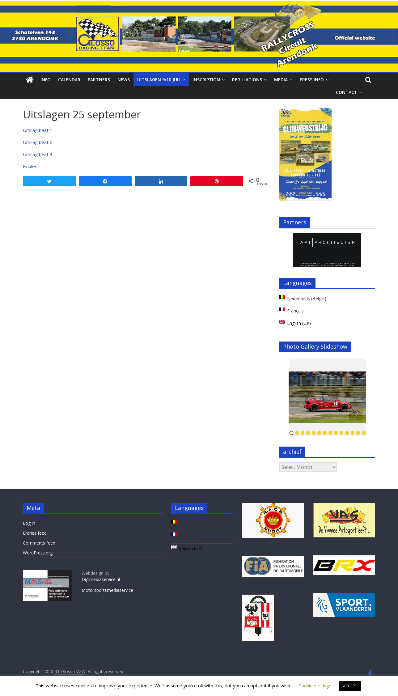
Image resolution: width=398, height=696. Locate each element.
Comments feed (39, 543)
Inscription (206, 80)
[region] (327, 250)
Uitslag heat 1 (38, 130)
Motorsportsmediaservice (107, 590)
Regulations (247, 80)
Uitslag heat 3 (38, 154)
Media (281, 80)
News (123, 80)
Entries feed (35, 533)
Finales (30, 166)
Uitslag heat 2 (38, 142)
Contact (346, 92)
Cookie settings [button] (315, 685)
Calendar (69, 80)
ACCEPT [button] (350, 686)
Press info (312, 80)
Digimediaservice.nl (101, 579)
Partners (99, 80)
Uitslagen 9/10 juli (158, 80)
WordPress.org (38, 553)
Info (45, 80)
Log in (29, 523)
